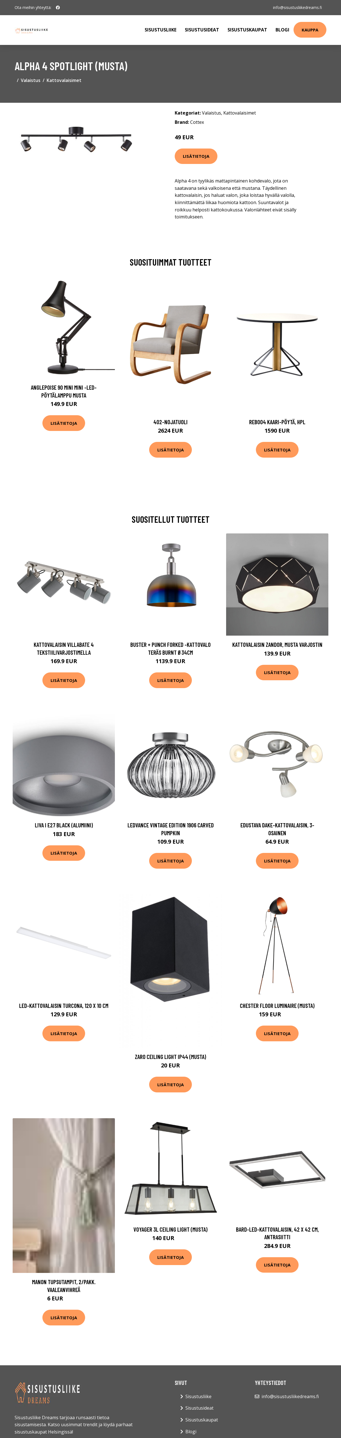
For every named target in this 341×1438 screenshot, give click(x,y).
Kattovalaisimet (64, 80)
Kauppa (310, 30)
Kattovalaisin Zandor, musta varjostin (277, 644)
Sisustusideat (202, 30)
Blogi (282, 30)
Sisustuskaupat (247, 30)
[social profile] (58, 7)
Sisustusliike (160, 30)
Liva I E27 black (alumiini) (64, 824)
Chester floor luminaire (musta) (277, 1005)
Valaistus (30, 80)
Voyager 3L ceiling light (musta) (170, 1229)
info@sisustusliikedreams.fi (297, 7)
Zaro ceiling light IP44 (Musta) (170, 1056)
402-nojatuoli (170, 421)
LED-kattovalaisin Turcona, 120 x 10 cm (63, 1005)
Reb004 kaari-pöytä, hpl (277, 421)
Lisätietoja (196, 156)
